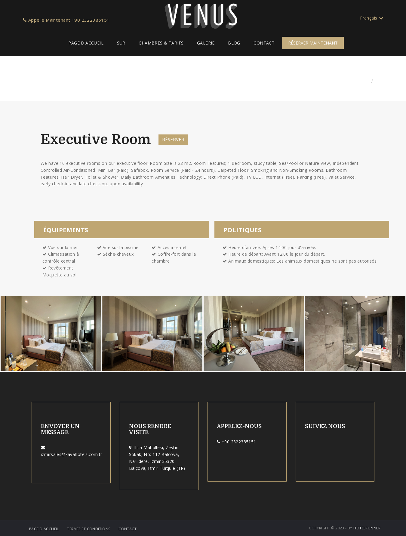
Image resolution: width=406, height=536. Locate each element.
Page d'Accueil (85, 43)
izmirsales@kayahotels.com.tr (71, 454)
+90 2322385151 (239, 442)
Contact (264, 43)
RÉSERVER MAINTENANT (313, 43)
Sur (121, 43)
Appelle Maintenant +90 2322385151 (66, 20)
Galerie (206, 43)
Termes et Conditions (88, 528)
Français (371, 18)
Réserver (173, 139)
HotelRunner (366, 528)
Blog (234, 43)
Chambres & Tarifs (161, 43)
